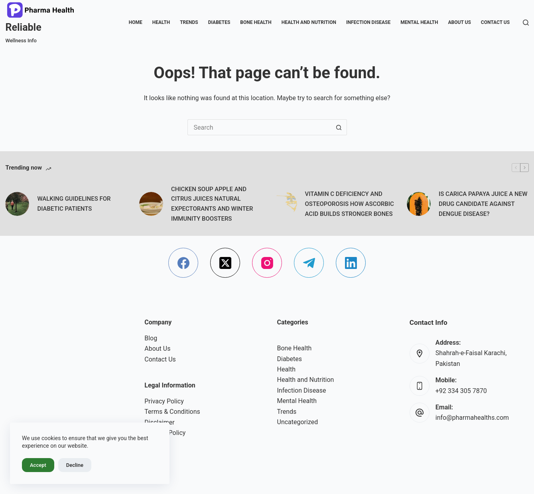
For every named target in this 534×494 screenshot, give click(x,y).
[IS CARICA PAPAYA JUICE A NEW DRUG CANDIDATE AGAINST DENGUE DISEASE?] (419, 204)
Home (135, 22)
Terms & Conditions (172, 411)
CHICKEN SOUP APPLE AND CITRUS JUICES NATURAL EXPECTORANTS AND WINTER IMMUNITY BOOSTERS (212, 204)
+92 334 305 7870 (461, 391)
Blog (150, 338)
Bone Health (255, 22)
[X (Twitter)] (225, 263)
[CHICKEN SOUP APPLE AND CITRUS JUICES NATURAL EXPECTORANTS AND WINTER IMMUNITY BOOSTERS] (151, 204)
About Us (459, 22)
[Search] (526, 23)
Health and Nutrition (309, 22)
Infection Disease (368, 22)
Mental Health (419, 22)
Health (161, 22)
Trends (189, 22)
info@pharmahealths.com (472, 417)
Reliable (23, 27)
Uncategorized (297, 422)
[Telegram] (309, 263)
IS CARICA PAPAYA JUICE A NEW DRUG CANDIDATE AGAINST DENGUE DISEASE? (483, 203)
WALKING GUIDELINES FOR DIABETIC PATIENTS (73, 203)
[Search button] (339, 127)
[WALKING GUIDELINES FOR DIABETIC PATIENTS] (17, 204)
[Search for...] (259, 127)
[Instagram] (267, 263)
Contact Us (495, 22)
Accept (38, 465)
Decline (74, 465)
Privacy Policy (164, 401)
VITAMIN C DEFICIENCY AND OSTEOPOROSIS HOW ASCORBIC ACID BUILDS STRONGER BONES (349, 203)
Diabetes (219, 22)
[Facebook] (183, 263)
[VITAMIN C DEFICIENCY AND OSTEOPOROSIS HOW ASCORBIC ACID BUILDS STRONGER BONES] (285, 204)
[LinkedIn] (351, 263)
